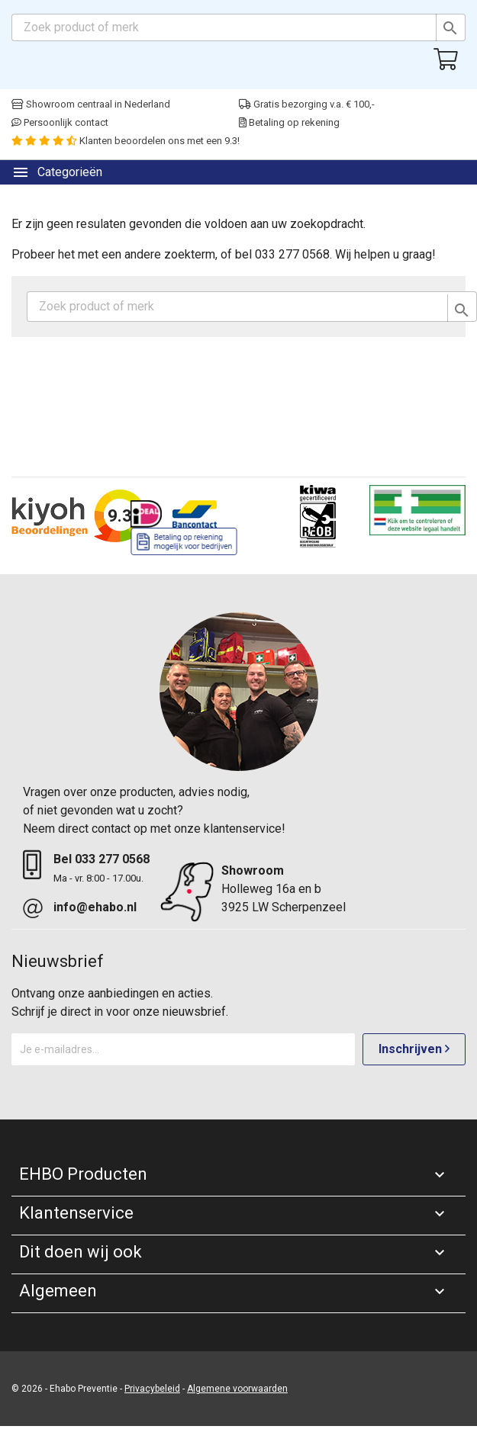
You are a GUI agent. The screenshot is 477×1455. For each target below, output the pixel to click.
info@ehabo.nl (95, 907)
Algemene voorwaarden (237, 1388)
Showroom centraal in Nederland (90, 104)
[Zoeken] (238, 27)
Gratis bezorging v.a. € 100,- (307, 104)
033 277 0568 (112, 859)
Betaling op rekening (289, 122)
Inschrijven (414, 1049)
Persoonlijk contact (59, 122)
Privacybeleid (152, 1388)
